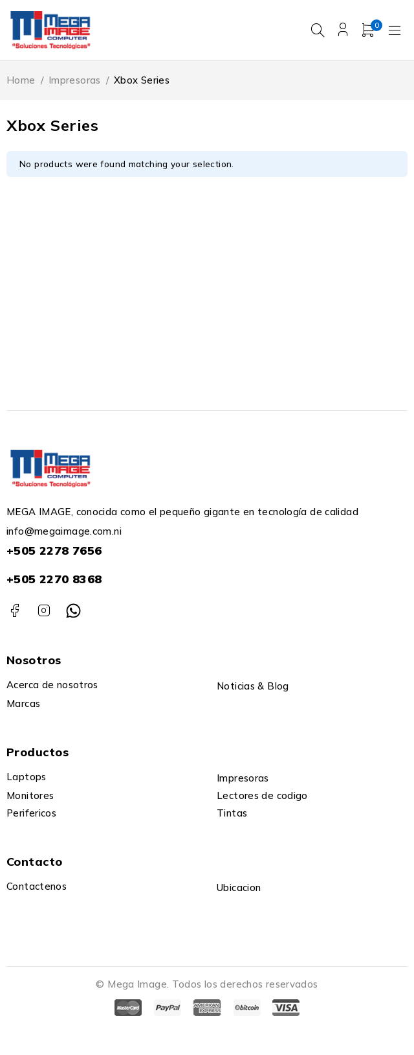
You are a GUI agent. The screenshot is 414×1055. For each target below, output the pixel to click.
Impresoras (75, 80)
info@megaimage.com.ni (64, 531)
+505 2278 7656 (54, 550)
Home (21, 80)
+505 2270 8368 (54, 579)
